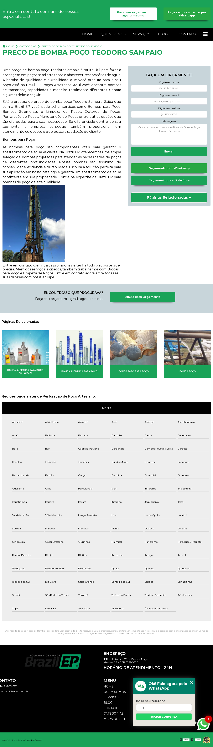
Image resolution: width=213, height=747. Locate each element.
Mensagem (169, 121)
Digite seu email (169, 95)
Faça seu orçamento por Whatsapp (186, 14)
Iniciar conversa (163, 716)
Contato (187, 34)
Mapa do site (115, 719)
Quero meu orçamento (142, 297)
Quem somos (113, 34)
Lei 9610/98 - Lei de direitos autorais (136, 633)
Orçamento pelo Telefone (169, 180)
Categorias (27, 46)
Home (87, 34)
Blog (163, 34)
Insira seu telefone (150, 701)
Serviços (141, 34)
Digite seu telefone (169, 108)
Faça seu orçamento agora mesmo (133, 14)
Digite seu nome (169, 82)
